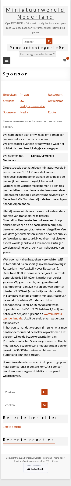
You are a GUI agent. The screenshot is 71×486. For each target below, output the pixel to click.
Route (52, 112)
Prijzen (24, 94)
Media (24, 112)
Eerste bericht (12, 426)
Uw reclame (55, 100)
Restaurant (55, 94)
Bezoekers (10, 94)
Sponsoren (10, 112)
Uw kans (8, 100)
